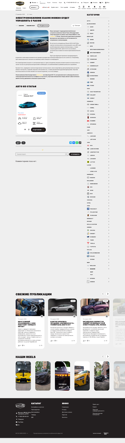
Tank (90, 242)
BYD (90, 46)
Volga (89, 252)
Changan (92, 59)
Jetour (91, 140)
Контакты (54, 2)
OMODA (89, 201)
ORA (88, 207)
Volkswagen (93, 255)
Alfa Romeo (91, 24)
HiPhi (90, 111)
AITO (88, 21)
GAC (88, 89)
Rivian (89, 223)
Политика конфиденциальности (99, 413)
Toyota (91, 249)
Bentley (90, 37)
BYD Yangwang (94, 53)
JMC (88, 143)
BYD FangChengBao (96, 50)
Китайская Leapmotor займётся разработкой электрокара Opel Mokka (94, 327)
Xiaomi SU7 (31, 25)
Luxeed (91, 169)
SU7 (91, 275)
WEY (88, 265)
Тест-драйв (64, 7)
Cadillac (92, 56)
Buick (91, 43)
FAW (90, 82)
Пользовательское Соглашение (98, 417)
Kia (90, 147)
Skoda (91, 233)
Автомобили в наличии (37, 410)
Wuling (91, 268)
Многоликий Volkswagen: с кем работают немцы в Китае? (27, 327)
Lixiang (91, 160)
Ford (90, 86)
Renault (90, 220)
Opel (89, 204)
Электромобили (35, 415)
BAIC (90, 33)
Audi (90, 27)
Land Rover (93, 150)
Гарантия (64, 418)
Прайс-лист (54, 7)
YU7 (91, 277)
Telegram (21, 424)
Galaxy (91, 95)
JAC (88, 131)
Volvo (91, 259)
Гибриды (33, 418)
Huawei (91, 121)
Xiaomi (21, 25)
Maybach (90, 176)
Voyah (91, 262)
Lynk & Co (92, 173)
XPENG (91, 281)
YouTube (20, 427)
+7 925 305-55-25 (23, 421)
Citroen (92, 69)
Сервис (24, 8)
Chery (91, 63)
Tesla (91, 246)
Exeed (91, 79)
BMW (90, 40)
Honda (91, 115)
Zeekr (91, 285)
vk (19, 429)
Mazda (91, 179)
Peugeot (92, 211)
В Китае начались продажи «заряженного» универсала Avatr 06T (61, 327)
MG (90, 188)
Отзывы (72, 7)
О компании (42, 2)
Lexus (91, 156)
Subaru (91, 239)
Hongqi (91, 118)
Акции (49, 2)
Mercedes (92, 185)
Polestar (92, 214)
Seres (89, 229)
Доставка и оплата (67, 415)
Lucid (89, 166)
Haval (91, 108)
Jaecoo (90, 134)
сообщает (53, 36)
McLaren (90, 182)
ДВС (31, 421)
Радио (60, 2)
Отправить (75, 155)
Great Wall (93, 105)
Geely (91, 98)
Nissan (91, 198)
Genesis (90, 102)
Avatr (91, 30)
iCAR (88, 128)
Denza (91, 72)
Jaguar (91, 137)
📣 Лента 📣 (45, 7)
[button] (107, 297)
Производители (35, 413)
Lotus (91, 163)
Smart (91, 236)
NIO (90, 195)
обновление (39, 75)
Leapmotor (93, 153)
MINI (90, 192)
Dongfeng (92, 76)
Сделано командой (100, 438)
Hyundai (92, 125)
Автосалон (18, 8)
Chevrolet (93, 66)
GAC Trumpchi (94, 92)
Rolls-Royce (92, 226)
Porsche (92, 217)
